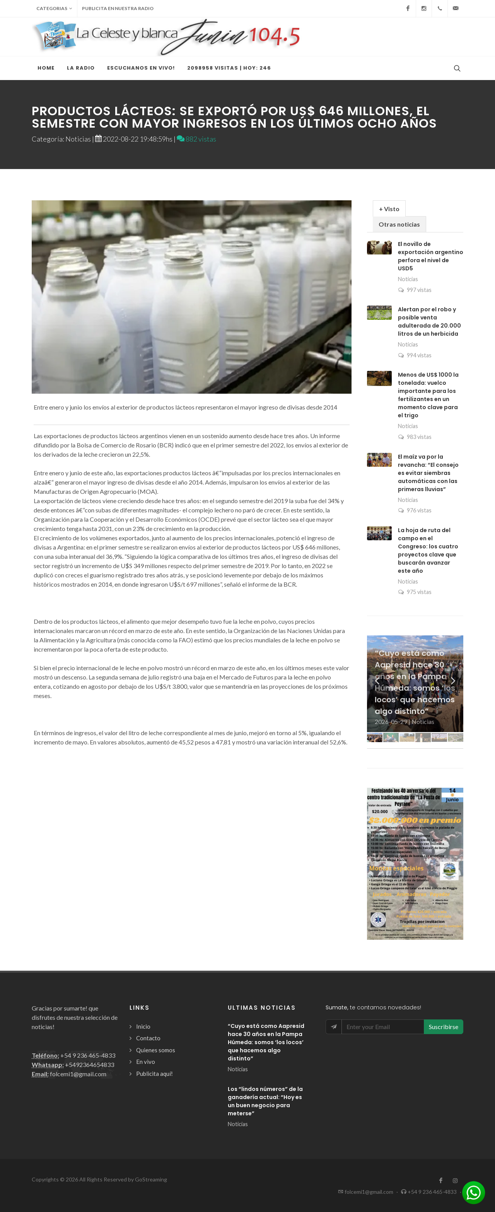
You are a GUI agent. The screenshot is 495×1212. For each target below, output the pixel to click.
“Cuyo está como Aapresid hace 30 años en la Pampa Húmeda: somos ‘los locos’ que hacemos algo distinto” (266, 1042)
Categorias (54, 8)
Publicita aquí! (154, 1073)
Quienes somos (155, 1049)
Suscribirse (443, 1026)
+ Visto (389, 208)
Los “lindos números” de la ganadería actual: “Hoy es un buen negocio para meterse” (265, 1101)
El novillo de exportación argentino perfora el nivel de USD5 (430, 256)
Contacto (148, 1037)
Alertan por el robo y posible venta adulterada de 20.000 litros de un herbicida (429, 322)
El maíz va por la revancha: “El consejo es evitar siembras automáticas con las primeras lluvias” (428, 473)
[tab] (389, 208)
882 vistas (196, 139)
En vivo (145, 1061)
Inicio (143, 1026)
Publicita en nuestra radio (118, 8)
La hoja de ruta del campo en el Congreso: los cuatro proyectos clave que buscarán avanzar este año (428, 550)
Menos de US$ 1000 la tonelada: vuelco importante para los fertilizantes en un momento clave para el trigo (428, 395)
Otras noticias (399, 224)
